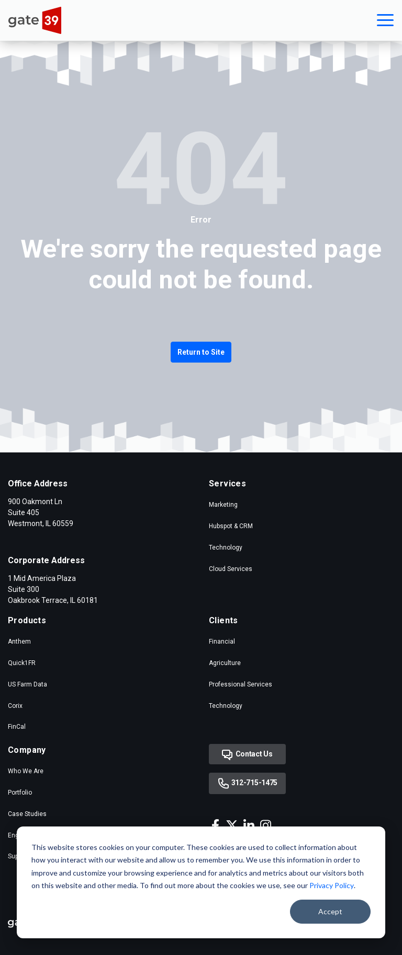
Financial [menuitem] (222, 641)
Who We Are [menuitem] (25, 771)
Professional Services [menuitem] (240, 684)
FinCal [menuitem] (17, 726)
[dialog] (201, 882)
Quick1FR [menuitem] (22, 663)
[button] (385, 20)
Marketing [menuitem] (223, 504)
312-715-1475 (247, 783)
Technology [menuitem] (225, 547)
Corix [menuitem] (15, 705)
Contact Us (247, 755)
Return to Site (201, 352)
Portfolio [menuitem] (20, 792)
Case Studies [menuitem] (27, 814)
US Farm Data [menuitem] (27, 684)
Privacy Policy (331, 885)
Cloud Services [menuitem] (230, 569)
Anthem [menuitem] (19, 641)
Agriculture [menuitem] (225, 663)
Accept (330, 911)
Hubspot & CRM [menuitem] (231, 526)
